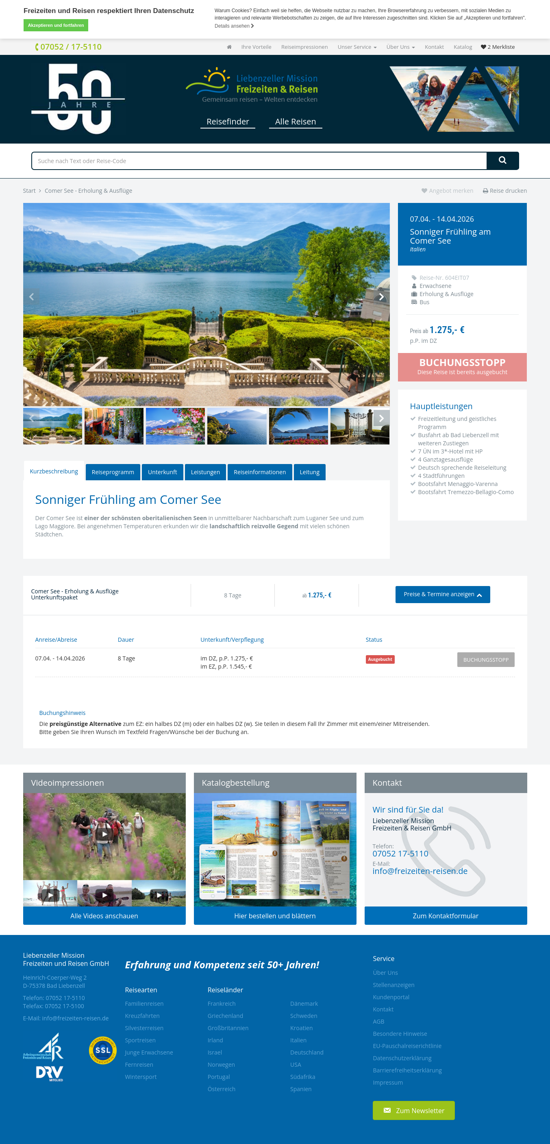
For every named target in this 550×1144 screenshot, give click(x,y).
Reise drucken (505, 190)
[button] (413, 1110)
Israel (215, 1052)
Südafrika (302, 1077)
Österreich (222, 1089)
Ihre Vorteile (256, 46)
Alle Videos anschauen (104, 915)
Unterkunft (162, 472)
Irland (215, 1040)
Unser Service (357, 46)
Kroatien (301, 1028)
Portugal (219, 1077)
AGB (378, 1021)
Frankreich (222, 1003)
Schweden (303, 1016)
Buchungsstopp (486, 659)
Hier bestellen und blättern (275, 915)
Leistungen (205, 472)
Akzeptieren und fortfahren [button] (56, 25)
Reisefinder (228, 121)
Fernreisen (139, 1064)
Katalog (463, 46)
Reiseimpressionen (304, 46)
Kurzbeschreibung (54, 471)
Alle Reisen (295, 121)
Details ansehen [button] (234, 26)
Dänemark (304, 1003)
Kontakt (434, 46)
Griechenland (225, 1016)
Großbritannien (228, 1028)
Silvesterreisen (144, 1028)
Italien (298, 1040)
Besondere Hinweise (400, 1033)
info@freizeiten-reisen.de (75, 1018)
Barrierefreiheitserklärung (407, 1070)
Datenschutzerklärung (402, 1058)
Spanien (301, 1089)
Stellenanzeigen (393, 985)
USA (295, 1064)
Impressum (388, 1082)
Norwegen (221, 1064)
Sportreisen (140, 1040)
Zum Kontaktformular (446, 915)
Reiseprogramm (113, 472)
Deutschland (307, 1052)
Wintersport (141, 1077)
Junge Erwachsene (149, 1052)
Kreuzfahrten (142, 1016)
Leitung (310, 472)
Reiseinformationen (260, 472)
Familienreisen (144, 1003)
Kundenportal (391, 997)
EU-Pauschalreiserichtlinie (407, 1046)
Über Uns (401, 46)
